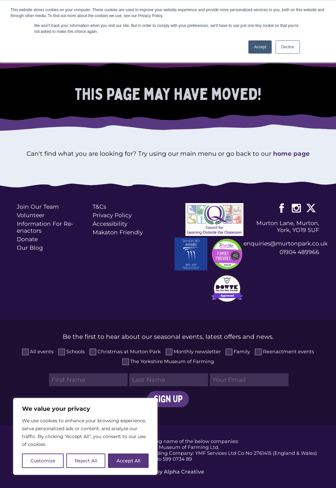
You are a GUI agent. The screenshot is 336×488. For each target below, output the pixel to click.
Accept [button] (260, 47)
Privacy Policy (112, 215)
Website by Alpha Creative (168, 472)
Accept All (128, 461)
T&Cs (99, 206)
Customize (43, 461)
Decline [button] (287, 47)
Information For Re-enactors (45, 227)
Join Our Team (38, 206)
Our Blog (30, 247)
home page (291, 153)
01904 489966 (299, 251)
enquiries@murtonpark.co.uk (281, 243)
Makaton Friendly (118, 232)
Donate (27, 239)
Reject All (86, 461)
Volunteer (31, 215)
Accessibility (110, 223)
